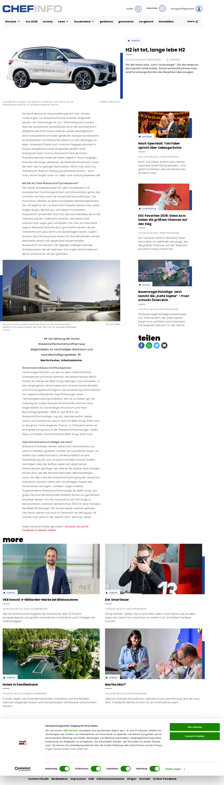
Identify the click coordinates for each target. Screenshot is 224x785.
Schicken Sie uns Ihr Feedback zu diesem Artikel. (55, 528)
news (63, 21)
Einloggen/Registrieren (186, 9)
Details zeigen (173, 778)
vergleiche (146, 21)
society (48, 21)
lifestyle (12, 21)
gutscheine (126, 21)
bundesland (84, 21)
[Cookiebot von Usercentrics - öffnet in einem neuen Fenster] (22, 778)
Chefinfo (135, 40)
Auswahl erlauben (195, 745)
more (193, 21)
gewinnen (106, 21)
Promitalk (147, 136)
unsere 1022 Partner (66, 740)
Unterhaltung (149, 208)
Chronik (146, 285)
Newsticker (156, 8)
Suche (133, 9)
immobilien (166, 21)
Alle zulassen (194, 736)
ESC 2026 (31, 21)
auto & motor (80, 724)
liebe (107, 724)
